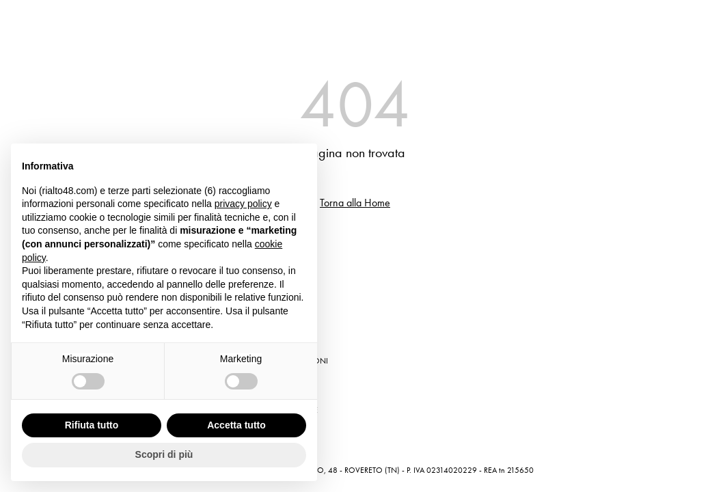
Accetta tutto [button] (236, 425)
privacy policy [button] (243, 203)
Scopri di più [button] (164, 454)
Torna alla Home (355, 202)
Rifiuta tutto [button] (92, 425)
